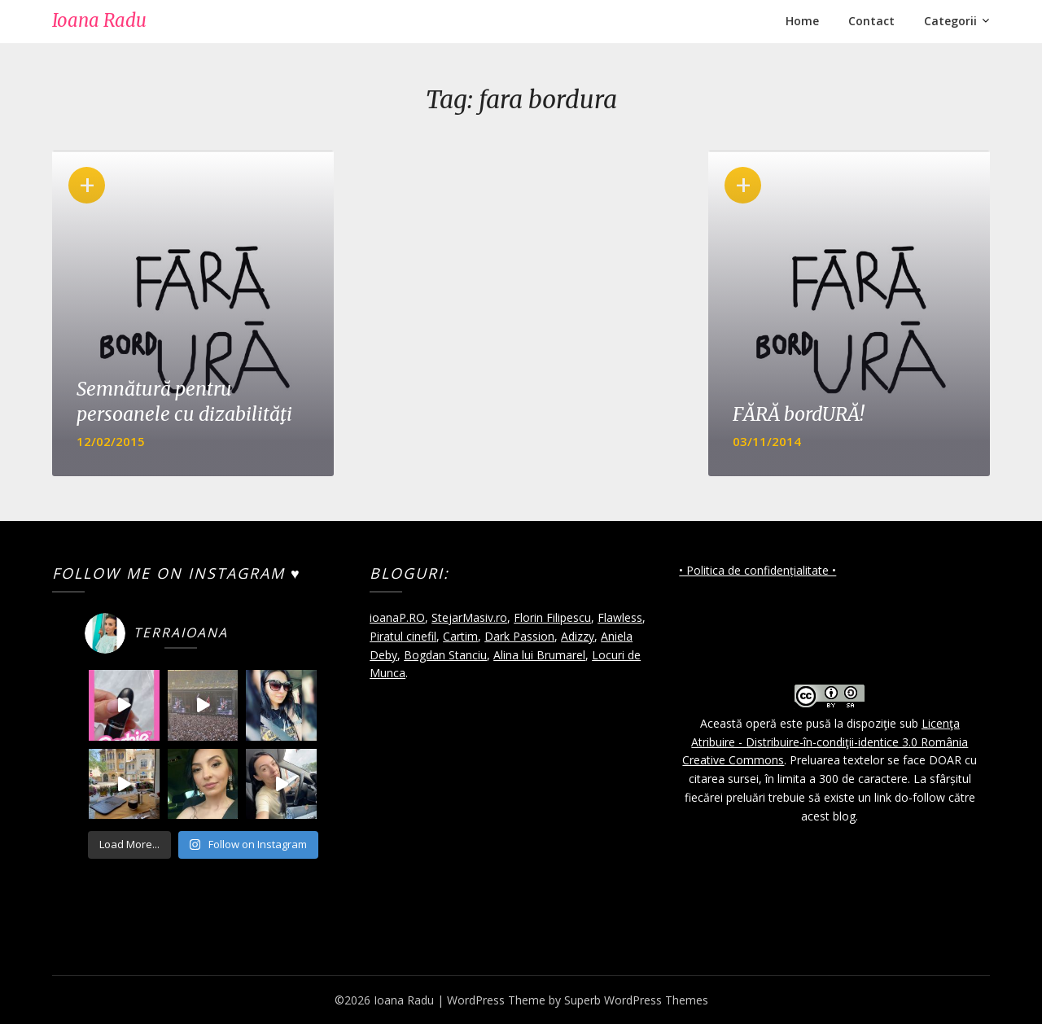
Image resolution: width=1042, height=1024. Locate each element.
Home (802, 20)
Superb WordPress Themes (636, 1000)
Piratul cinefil (403, 636)
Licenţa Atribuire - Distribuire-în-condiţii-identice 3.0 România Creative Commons (825, 741)
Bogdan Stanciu (445, 655)
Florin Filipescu (552, 617)
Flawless (620, 617)
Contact (871, 20)
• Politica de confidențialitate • (757, 570)
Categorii (950, 20)
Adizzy (577, 636)
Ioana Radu (99, 20)
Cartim (460, 636)
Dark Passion (519, 636)
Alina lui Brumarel (539, 655)
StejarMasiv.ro (469, 617)
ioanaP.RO (397, 617)
